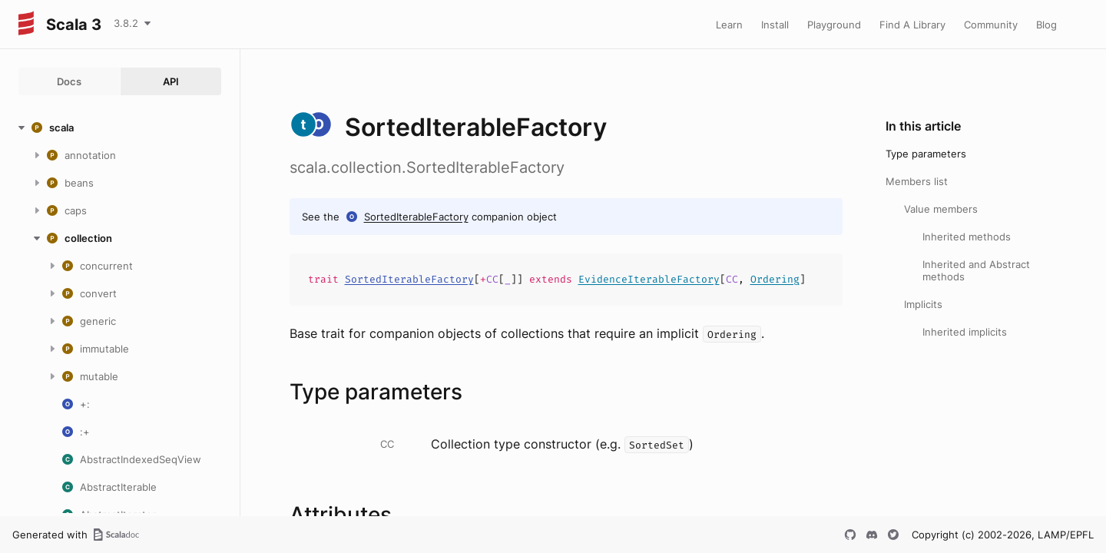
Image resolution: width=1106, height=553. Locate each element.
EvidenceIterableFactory (649, 279)
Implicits (923, 304)
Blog (1046, 24)
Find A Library (912, 24)
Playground (834, 24)
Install (775, 24)
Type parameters (926, 153)
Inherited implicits (964, 332)
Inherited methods (966, 236)
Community (991, 24)
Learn (729, 24)
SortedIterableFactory (416, 216)
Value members (941, 209)
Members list (917, 181)
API (171, 81)
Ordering (775, 279)
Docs (69, 81)
